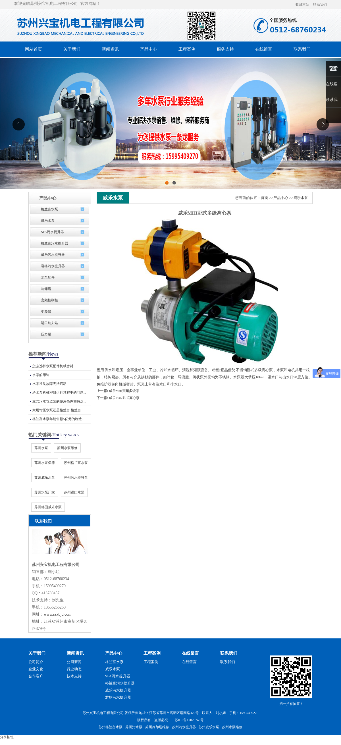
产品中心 (280, 198)
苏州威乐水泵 (44, 478)
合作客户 (35, 676)
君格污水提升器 (53, 266)
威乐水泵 (48, 221)
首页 (264, 198)
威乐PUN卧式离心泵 (124, 398)
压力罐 (46, 334)
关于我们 (36, 653)
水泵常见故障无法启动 (49, 384)
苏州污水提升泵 (76, 478)
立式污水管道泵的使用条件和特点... (59, 401)
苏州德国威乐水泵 (48, 507)
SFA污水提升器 (52, 232)
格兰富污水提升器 (54, 243)
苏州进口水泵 (74, 492)
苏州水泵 (41, 448)
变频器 (46, 312)
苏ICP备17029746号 (189, 720)
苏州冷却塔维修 (157, 727)
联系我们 (320, 5)
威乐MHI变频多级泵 (124, 391)
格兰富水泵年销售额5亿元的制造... (58, 419)
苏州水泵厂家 (44, 492)
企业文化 (35, 669)
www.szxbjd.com (57, 614)
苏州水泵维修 (67, 448)
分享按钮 (7, 737)
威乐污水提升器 (53, 255)
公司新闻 (74, 662)
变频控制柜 (49, 300)
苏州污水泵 (133, 727)
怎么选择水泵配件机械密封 (52, 366)
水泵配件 (48, 277)
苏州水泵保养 (44, 463)
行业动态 (74, 669)
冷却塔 (46, 289)
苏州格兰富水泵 (76, 463)
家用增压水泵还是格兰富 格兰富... (58, 410)
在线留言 (190, 653)
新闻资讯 (75, 653)
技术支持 (74, 676)
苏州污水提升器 (184, 727)
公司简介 (35, 662)
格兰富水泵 (49, 209)
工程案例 (152, 653)
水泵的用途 (40, 375)
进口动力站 (49, 323)
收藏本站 (302, 5)
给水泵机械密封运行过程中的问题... (59, 393)
